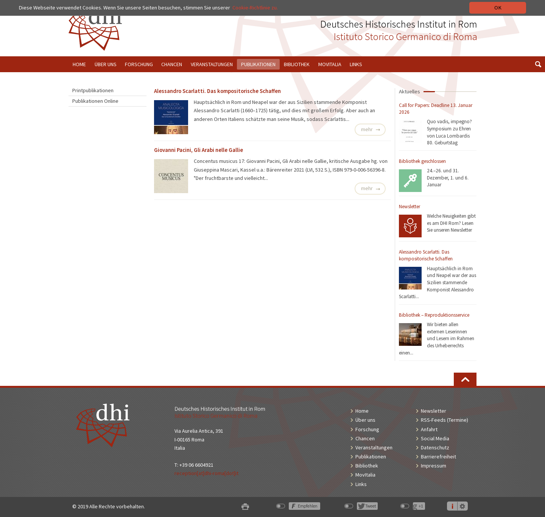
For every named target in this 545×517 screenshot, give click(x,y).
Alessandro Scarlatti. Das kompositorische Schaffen (426, 255)
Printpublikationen (93, 90)
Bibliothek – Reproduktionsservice (434, 315)
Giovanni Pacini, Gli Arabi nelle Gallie (198, 150)
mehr (367, 129)
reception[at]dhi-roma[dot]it (206, 473)
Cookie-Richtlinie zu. (256, 7)
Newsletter (409, 206)
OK (497, 7)
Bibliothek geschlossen (422, 161)
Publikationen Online (95, 101)
